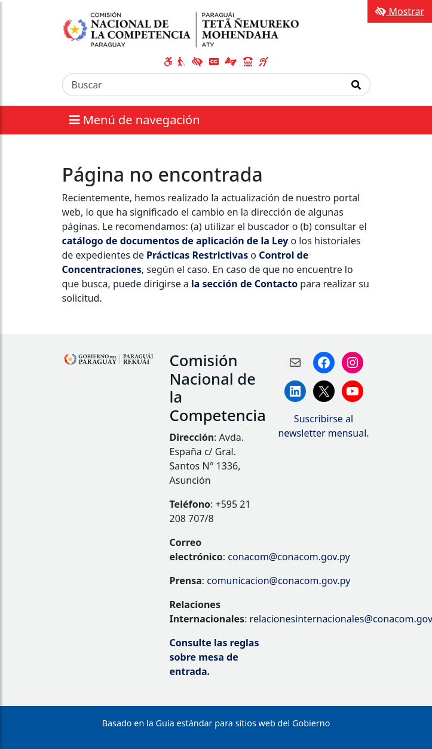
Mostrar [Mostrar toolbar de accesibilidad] (399, 11)
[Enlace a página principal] (185, 28)
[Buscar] (202, 84)
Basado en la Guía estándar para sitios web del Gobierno (216, 723)
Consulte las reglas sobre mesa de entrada (214, 657)
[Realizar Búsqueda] (356, 84)
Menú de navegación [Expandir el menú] (134, 120)
